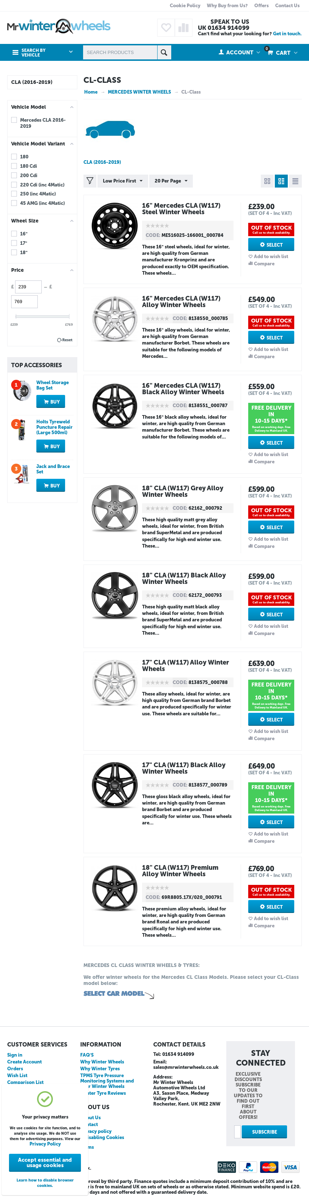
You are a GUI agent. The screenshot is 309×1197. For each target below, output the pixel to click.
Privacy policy (96, 1131)
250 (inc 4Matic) (38, 194)
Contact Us (287, 5)
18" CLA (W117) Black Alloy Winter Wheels (184, 578)
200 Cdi (28, 175)
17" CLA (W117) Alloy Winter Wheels (186, 665)
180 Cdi (28, 166)
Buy (55, 402)
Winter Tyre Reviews (103, 1093)
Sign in (14, 1055)
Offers (261, 5)
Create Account (24, 1062)
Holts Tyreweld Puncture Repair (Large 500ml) (54, 427)
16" (24, 234)
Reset (67, 340)
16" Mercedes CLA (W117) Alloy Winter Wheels (182, 301)
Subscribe (264, 1132)
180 (24, 156)
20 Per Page (170, 181)
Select (275, 245)
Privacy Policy (45, 1144)
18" (24, 252)
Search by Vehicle (34, 53)
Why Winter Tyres (100, 1068)
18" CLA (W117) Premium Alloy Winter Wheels (180, 871)
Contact (89, 1124)
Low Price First (122, 181)
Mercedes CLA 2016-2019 (43, 123)
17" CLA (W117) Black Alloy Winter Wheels (184, 768)
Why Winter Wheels (102, 1062)
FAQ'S (87, 1055)
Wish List (17, 1075)
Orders (15, 1068)
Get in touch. (287, 33)
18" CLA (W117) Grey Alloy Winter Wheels (183, 491)
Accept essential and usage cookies (45, 1163)
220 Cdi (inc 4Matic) (42, 185)
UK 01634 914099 (223, 27)
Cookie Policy (185, 5)
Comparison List (25, 1082)
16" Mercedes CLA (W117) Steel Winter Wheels (182, 209)
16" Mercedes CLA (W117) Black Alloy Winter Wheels (183, 389)
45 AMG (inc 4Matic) (42, 203)
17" (23, 243)
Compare (264, 263)
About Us (90, 1117)
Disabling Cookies (104, 1137)
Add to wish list (271, 256)
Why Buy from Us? (227, 5)
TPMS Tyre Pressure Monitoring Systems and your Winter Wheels (107, 1081)
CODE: (153, 235)
